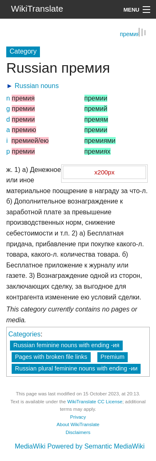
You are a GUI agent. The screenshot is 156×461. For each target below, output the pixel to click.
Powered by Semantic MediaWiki (96, 445)
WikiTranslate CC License (94, 401)
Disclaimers (78, 431)
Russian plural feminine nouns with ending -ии (76, 368)
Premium (113, 356)
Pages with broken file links (51, 356)
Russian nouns (37, 85)
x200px (104, 171)
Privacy (78, 416)
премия (130, 33)
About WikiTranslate (78, 424)
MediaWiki (30, 445)
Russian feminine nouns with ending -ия (66, 344)
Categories (24, 334)
